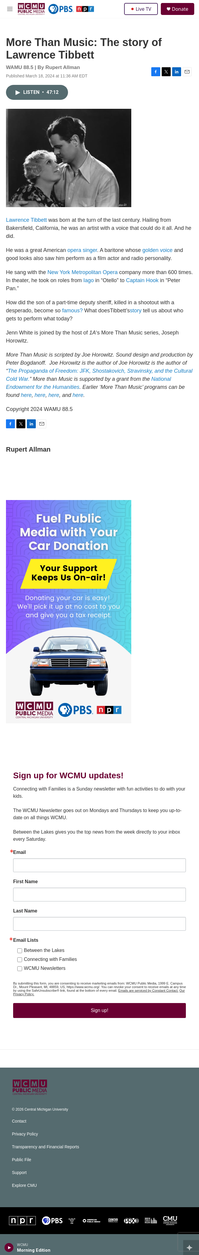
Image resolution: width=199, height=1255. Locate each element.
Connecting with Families (50, 965)
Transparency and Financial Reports (45, 1153)
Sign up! (99, 1016)
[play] (9, 1248)
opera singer (82, 256)
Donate (180, 9)
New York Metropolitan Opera (82, 278)
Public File (21, 1166)
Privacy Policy (25, 1140)
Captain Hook (142, 286)
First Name (25, 887)
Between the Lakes (44, 956)
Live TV (141, 9)
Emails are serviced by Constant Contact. (148, 996)
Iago (88, 286)
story (135, 317)
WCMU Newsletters (45, 974)
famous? (72, 317)
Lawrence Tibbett (26, 226)
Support (19, 1178)
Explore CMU (24, 1191)
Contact (19, 1127)
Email (19, 858)
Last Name (25, 917)
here (26, 401)
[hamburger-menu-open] (10, 9)
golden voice (157, 256)
